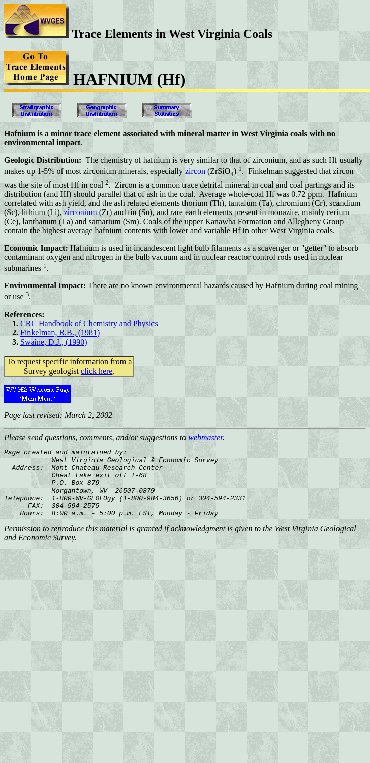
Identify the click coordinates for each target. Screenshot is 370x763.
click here (97, 371)
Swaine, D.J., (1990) (53, 342)
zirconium (80, 212)
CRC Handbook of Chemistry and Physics (89, 323)
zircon (195, 171)
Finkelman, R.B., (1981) (60, 332)
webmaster (205, 437)
